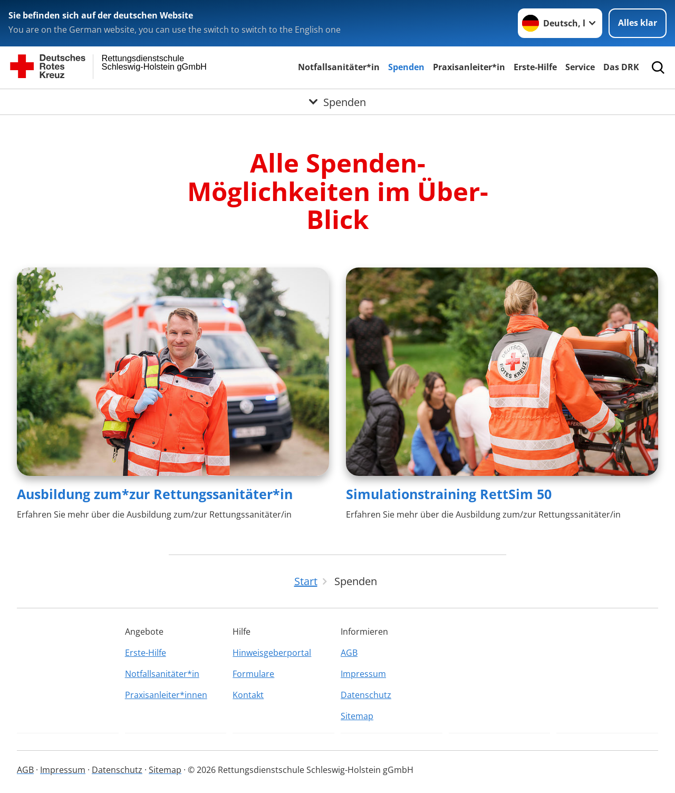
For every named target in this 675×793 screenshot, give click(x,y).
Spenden (406, 67)
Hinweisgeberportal (272, 652)
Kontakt (248, 695)
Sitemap (357, 716)
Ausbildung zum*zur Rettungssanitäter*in (155, 494)
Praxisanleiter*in (469, 67)
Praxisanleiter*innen (166, 695)
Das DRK (621, 67)
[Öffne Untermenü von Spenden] (337, 101)
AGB (349, 652)
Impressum (363, 674)
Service (580, 67)
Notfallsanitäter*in (339, 67)
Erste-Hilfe (535, 67)
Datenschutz (366, 695)
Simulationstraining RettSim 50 (449, 494)
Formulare (253, 674)
